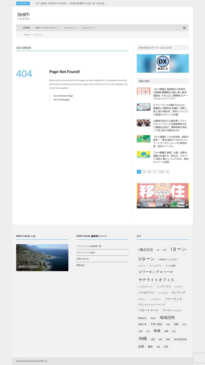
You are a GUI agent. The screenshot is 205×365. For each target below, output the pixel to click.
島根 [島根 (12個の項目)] (157, 330)
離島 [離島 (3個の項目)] (150, 346)
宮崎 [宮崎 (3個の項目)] (176, 324)
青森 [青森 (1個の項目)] (158, 347)
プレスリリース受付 (85, 252)
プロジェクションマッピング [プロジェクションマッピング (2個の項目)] (151, 304)
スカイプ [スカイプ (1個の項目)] (178, 287)
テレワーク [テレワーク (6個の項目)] (178, 292)
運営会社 (80, 265)
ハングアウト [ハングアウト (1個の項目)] (155, 299)
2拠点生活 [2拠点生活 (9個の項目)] (145, 249)
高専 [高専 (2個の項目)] (166, 346)
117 (161, 171)
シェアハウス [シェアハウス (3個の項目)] (164, 286)
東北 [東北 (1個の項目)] (174, 331)
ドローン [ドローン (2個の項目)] (142, 299)
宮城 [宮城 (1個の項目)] (168, 324)
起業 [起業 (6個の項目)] (141, 346)
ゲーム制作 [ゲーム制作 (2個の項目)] (170, 265)
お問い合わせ (82, 258)
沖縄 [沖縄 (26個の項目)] (143, 338)
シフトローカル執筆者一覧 (88, 246)
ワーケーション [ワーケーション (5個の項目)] (172, 310)
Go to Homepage (62, 99)
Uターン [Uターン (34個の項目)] (147, 259)
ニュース (86, 27)
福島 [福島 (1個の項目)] (160, 339)
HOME (26, 27)
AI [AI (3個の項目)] (158, 249)
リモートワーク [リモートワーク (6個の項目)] (148, 310)
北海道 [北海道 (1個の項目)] (153, 318)
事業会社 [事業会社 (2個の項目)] (142, 318)
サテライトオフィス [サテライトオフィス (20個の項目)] (156, 279)
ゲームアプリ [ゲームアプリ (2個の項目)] (155, 265)
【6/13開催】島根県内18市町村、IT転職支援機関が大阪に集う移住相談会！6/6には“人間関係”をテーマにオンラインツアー (71, 3)
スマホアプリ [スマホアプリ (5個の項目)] (146, 292)
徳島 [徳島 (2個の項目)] (166, 331)
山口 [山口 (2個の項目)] (184, 324)
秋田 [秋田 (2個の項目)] (168, 339)
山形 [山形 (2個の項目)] (140, 331)
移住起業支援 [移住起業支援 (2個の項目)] (180, 339)
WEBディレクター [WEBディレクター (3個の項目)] (168, 259)
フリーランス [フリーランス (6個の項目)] (173, 299)
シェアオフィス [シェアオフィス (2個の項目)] (145, 286)
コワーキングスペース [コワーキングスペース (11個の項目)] (155, 271)
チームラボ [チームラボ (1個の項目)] (163, 293)
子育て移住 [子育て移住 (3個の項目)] (156, 324)
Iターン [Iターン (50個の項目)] (178, 249)
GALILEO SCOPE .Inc (38, 361)
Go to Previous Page (63, 96)
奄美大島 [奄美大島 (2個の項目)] (142, 324)
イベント (68, 27)
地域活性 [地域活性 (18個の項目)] (167, 317)
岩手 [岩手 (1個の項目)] (148, 331)
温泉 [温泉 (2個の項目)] (153, 339)
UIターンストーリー (46, 27)
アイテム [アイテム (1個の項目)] (141, 266)
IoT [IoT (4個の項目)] (165, 250)
